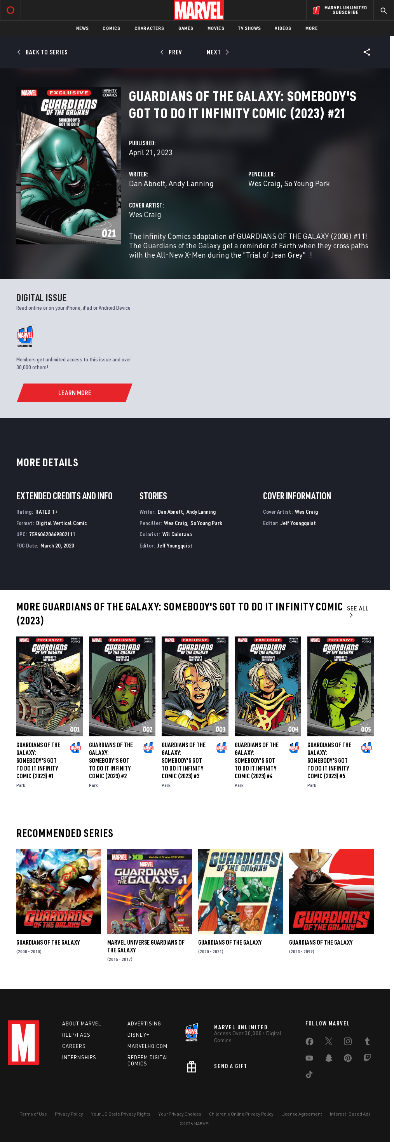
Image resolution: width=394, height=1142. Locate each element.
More (311, 28)
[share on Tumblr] (367, 1043)
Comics (111, 28)
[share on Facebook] (309, 1043)
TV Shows (249, 28)
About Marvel (81, 1023)
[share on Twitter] (329, 1043)
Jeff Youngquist (174, 545)
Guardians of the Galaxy (48, 942)
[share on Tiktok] (309, 1076)
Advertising (144, 1023)
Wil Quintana (177, 534)
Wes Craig (264, 183)
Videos (283, 28)
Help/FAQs (76, 1035)
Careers (74, 1046)
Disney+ (138, 1035)
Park (20, 785)
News (82, 28)
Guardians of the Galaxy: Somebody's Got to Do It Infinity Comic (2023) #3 (184, 760)
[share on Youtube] (309, 1060)
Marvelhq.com (147, 1046)
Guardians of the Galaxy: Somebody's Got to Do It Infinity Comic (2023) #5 (329, 760)
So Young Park (306, 183)
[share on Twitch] (367, 1060)
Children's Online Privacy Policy (241, 1114)
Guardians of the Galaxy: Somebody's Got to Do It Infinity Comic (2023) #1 (38, 760)
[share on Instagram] (348, 1043)
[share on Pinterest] (348, 1060)
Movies (215, 28)
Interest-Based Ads (350, 1114)
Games (186, 28)
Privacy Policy (69, 1114)
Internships (79, 1057)
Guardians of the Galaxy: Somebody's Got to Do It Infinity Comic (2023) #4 (257, 760)
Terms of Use (33, 1114)
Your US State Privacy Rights (120, 1114)
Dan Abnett (147, 183)
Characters (149, 28)
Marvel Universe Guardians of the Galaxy (146, 946)
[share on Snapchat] (329, 1060)
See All (358, 611)
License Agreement (301, 1114)
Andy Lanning (191, 183)
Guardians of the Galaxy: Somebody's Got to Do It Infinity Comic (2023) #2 (111, 760)
